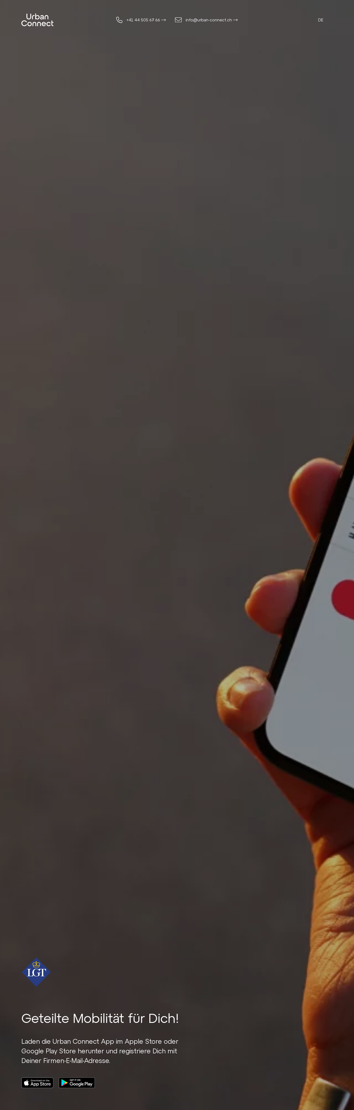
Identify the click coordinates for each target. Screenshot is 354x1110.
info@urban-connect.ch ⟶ (212, 20)
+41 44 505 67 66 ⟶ (146, 20)
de (320, 20)
